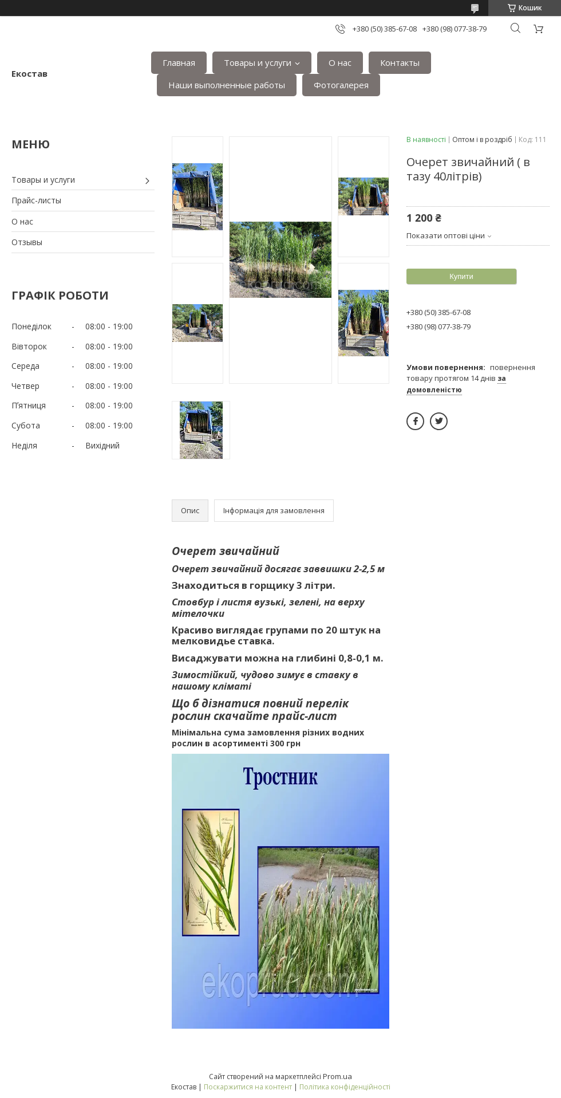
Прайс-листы (36, 200)
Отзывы (26, 242)
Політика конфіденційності (344, 1087)
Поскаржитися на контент (248, 1087)
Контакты (400, 62)
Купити (461, 276)
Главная (179, 62)
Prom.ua (337, 1076)
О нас (340, 62)
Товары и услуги (257, 62)
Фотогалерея (341, 84)
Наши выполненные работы (226, 84)
